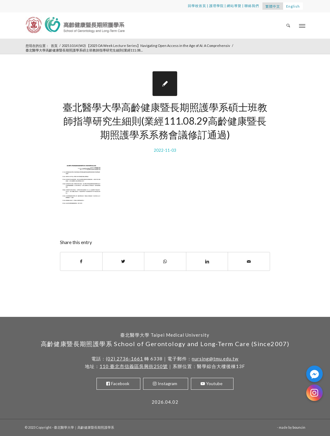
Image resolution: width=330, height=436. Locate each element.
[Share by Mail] (249, 261)
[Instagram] (314, 393)
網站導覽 (234, 6)
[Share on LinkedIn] (207, 261)
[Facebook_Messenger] (314, 374)
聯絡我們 (251, 6)
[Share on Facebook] (81, 261)
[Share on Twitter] (123, 261)
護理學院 (216, 6)
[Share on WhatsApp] (165, 261)
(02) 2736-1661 (124, 358)
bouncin (299, 427)
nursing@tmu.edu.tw (215, 358)
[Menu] (302, 25)
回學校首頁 (197, 6)
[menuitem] (289, 25)
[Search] (289, 25)
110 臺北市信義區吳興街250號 (134, 366)
